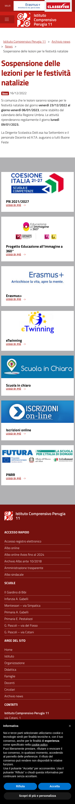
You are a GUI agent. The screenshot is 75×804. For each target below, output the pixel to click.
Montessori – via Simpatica (22, 605)
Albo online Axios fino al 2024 (24, 554)
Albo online (11, 547)
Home (8, 649)
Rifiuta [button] (20, 786)
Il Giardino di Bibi (15, 592)
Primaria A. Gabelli (16, 612)
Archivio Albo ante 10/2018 (23, 561)
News (5, 93)
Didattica (10, 669)
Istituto (9, 656)
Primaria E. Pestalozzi (18, 618)
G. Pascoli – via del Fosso (21, 625)
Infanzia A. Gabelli (16, 598)
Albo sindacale (14, 574)
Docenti (9, 682)
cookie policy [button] (39, 744)
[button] (70, 726)
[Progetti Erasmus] (29, 5)
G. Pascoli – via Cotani (19, 632)
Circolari (9, 689)
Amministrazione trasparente (23, 567)
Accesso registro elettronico (22, 541)
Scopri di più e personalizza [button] (37, 795)
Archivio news (13, 696)
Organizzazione (14, 662)
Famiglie (9, 676)
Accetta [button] (55, 786)
